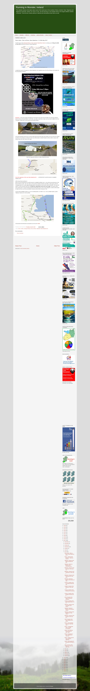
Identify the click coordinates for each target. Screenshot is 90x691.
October (66, 545)
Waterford (38, 228)
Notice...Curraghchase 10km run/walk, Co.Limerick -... (69, 627)
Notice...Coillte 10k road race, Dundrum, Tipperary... (69, 638)
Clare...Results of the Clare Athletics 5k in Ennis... (69, 620)
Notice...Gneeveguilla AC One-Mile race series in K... (69, 642)
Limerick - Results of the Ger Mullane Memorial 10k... (69, 583)
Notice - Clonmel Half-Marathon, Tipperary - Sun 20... (69, 557)
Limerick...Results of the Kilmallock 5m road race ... (70, 590)
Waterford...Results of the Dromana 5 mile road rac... (69, 568)
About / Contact (48, 35)
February (66, 653)
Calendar (22, 35)
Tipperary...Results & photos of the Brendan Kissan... (69, 609)
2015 (65, 659)
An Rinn (22, 228)
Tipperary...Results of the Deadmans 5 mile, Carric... (69, 612)
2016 (65, 657)
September (67, 546)
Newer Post (18, 246)
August (66, 548)
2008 (65, 670)
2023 (65, 530)
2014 (65, 660)
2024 (65, 528)
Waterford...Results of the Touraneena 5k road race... (69, 576)
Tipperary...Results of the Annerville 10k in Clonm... (69, 605)
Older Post (57, 246)
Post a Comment (20, 233)
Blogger (51, 686)
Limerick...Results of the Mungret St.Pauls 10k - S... (69, 594)
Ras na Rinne (33, 228)
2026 (65, 525)
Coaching (33, 35)
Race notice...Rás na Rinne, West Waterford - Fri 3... (70, 554)
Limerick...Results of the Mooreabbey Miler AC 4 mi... (69, 601)
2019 (65, 537)
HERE (38, 223)
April (66, 650)
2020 (65, 535)
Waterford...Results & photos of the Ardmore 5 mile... (70, 579)
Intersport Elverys (27, 228)
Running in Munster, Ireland (29, 7)
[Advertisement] (45, 23)
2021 (65, 533)
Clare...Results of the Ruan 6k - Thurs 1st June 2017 (69, 645)
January (66, 655)
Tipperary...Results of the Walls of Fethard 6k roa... (69, 561)
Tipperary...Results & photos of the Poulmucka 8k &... (68, 565)
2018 (65, 538)
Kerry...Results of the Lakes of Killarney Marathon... (68, 598)
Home (16, 35)
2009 (65, 669)
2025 (65, 527)
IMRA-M (27, 35)
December (67, 541)
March (66, 652)
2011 (65, 665)
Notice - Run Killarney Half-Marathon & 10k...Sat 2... (69, 631)
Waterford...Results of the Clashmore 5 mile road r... (69, 572)
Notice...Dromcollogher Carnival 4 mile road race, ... (69, 623)
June (66, 551)
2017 (19, 228)
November (67, 543)
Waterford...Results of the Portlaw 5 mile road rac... (69, 616)
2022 (65, 532)
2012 (65, 664)
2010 (65, 667)
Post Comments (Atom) (24, 248)
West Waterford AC (44, 228)
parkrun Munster (40, 35)
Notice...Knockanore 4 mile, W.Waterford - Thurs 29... (69, 634)
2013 (65, 662)
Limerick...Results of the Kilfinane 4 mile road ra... (69, 587)
